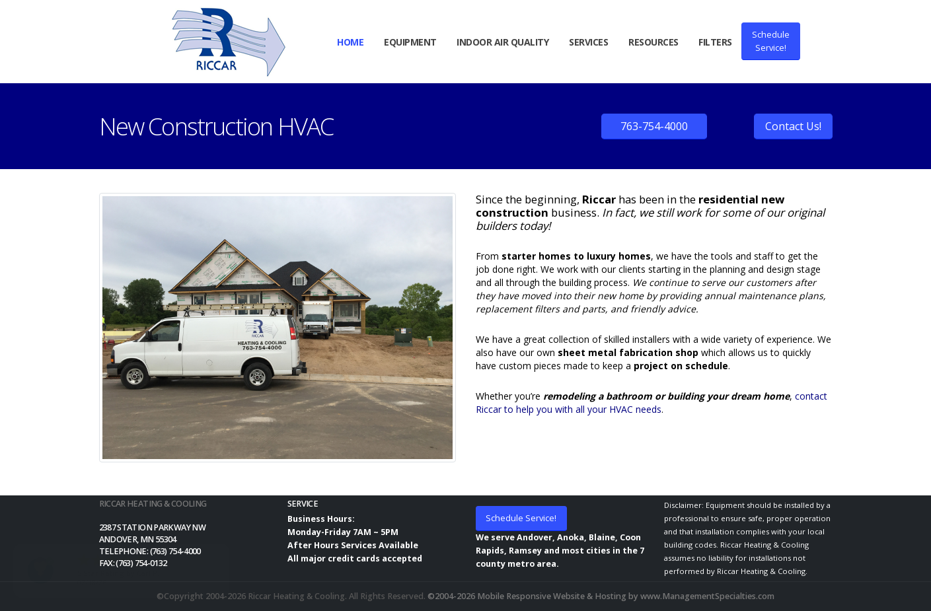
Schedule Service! (521, 518)
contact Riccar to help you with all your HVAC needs (651, 402)
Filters (715, 42)
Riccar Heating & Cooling (153, 503)
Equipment (410, 42)
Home (350, 42)
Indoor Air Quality (502, 42)
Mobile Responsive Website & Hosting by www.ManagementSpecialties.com (625, 596)
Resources (653, 42)
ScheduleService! (771, 40)
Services (588, 42)
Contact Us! (793, 126)
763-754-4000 (654, 126)
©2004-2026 (451, 596)
